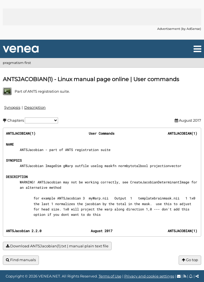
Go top (190, 260)
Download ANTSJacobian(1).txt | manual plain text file (57, 246)
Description (35, 107)
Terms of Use (110, 276)
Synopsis (12, 107)
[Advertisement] (102, 16)
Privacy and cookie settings (149, 276)
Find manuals (21, 260)
